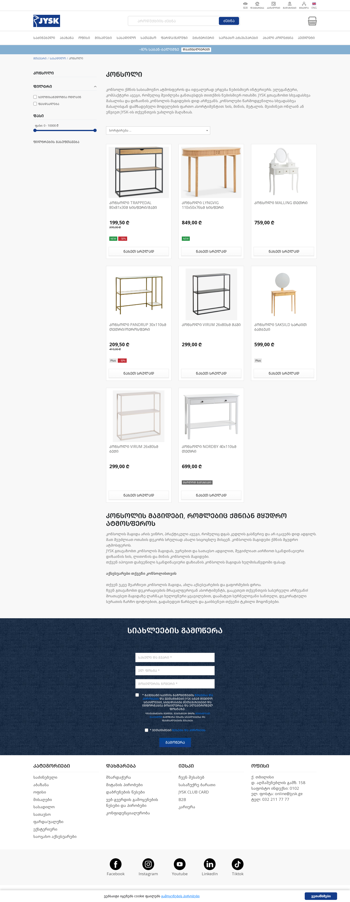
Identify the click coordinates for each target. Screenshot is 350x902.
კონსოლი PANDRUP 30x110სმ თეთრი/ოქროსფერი (137, 327)
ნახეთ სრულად (138, 251)
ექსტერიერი (45, 829)
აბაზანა (41, 784)
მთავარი (39, 58)
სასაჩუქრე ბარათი (197, 784)
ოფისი (39, 792)
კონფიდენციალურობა (128, 813)
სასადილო (58, 58)
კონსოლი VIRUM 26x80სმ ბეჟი (133, 449)
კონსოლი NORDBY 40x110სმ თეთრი (209, 449)
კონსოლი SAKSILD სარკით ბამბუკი (280, 327)
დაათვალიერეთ (196, 49)
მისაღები (42, 799)
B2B (182, 799)
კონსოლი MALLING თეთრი (281, 203)
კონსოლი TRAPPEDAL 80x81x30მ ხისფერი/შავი (133, 205)
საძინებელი (45, 777)
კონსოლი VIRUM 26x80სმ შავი (211, 325)
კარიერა (187, 807)
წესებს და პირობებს (188, 730)
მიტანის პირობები (124, 784)
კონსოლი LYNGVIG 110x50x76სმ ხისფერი (203, 205)
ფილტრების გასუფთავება (56, 142)
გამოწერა (175, 742)
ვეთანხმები (321, 896)
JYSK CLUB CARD (194, 792)
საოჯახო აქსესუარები (54, 836)
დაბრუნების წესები (125, 792)
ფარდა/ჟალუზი (48, 821)
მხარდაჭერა (118, 777)
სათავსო (42, 814)
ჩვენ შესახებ (191, 777)
